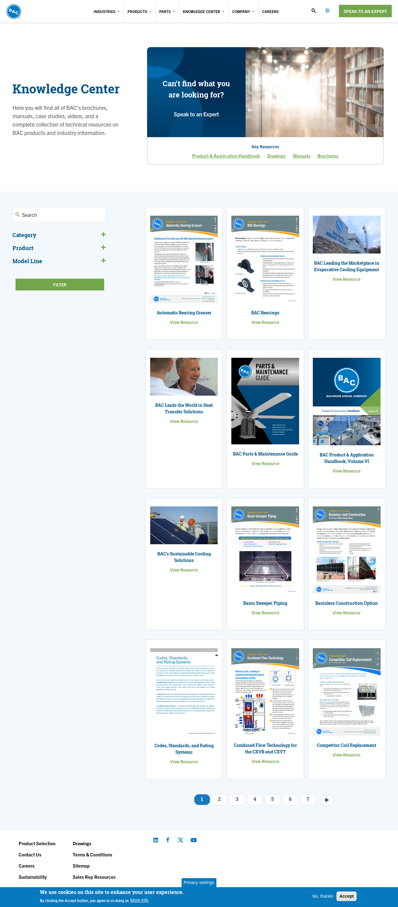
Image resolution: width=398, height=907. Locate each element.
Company (241, 11)
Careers (270, 11)
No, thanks (322, 896)
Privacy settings (199, 882)
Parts (165, 11)
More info (139, 900)
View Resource (184, 322)
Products (137, 11)
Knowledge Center (201, 11)
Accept (346, 896)
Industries (104, 11)
